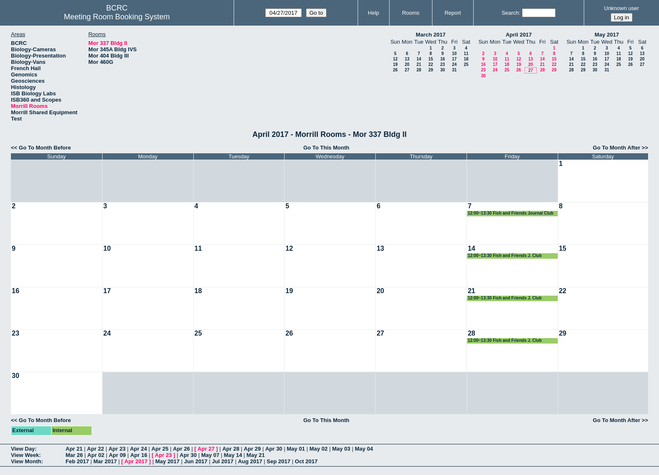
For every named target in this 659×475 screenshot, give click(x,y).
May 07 (210, 455)
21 (418, 64)
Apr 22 (95, 449)
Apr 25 (159, 449)
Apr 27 (206, 449)
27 (407, 70)
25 (466, 64)
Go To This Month (326, 147)
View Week (25, 455)
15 (430, 59)
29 (430, 70)
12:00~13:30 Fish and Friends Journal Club (511, 213)
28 (418, 70)
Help (373, 13)
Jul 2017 (222, 461)
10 (454, 53)
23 (442, 64)
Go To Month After (617, 147)
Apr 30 (273, 449)
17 (454, 59)
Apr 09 (117, 455)
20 (407, 64)
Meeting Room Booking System (117, 17)
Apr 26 (181, 449)
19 (395, 64)
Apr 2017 (136, 461)
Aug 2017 (250, 461)
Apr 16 (138, 455)
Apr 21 (74, 449)
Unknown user (621, 8)
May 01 (296, 449)
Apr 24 (138, 449)
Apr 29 (252, 449)
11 (466, 53)
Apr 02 (95, 455)
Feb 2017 (77, 461)
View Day (23, 449)
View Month (26, 461)
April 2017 (519, 34)
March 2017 (430, 34)
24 (454, 64)
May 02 (318, 449)
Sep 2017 (278, 461)
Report (453, 13)
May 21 (256, 455)
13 (407, 59)
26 (395, 70)
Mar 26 (74, 455)
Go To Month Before (45, 147)
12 (395, 59)
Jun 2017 (196, 461)
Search (510, 13)
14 (418, 59)
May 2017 (607, 34)
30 (442, 70)
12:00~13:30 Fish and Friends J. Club (505, 255)
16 (442, 59)
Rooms (410, 13)
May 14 (233, 455)
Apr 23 (116, 449)
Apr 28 (230, 449)
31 (454, 70)
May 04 (364, 449)
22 (430, 64)
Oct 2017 (306, 461)
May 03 (341, 449)
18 (466, 59)
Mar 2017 (105, 461)
